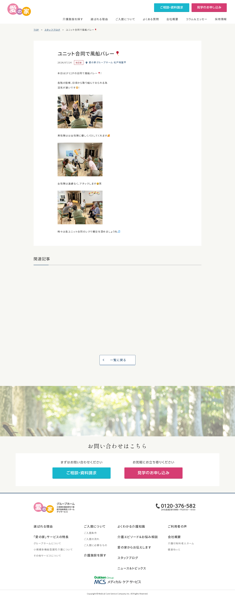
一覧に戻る (118, 360)
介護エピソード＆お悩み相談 (138, 537)
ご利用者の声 (177, 526)
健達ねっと (174, 549)
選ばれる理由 (99, 19)
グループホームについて (47, 543)
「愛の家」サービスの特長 (51, 537)
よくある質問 (151, 19)
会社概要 (172, 19)
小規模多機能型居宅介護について (53, 549)
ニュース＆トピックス (132, 568)
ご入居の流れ (92, 539)
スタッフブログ (128, 558)
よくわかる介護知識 (131, 526)
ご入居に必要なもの (95, 545)
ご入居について (125, 19)
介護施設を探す (73, 19)
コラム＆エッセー (196, 19)
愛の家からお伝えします (134, 547)
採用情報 (221, 19)
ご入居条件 (90, 533)
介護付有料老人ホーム (181, 543)
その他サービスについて (47, 555)
